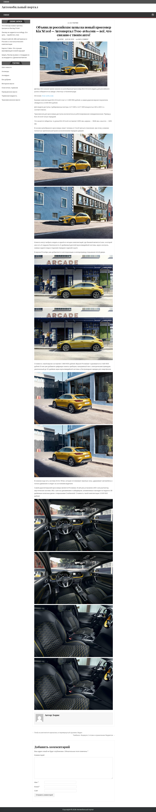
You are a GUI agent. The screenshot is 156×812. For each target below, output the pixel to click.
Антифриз (5, 75)
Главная (6, 1)
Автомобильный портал (20, 7)
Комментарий (39, 755)
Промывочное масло (9, 92)
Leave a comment (83, 39)
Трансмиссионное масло (11, 100)
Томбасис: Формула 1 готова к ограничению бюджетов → (94, 735)
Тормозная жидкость (9, 96)
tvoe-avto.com (47, 96)
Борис (61, 39)
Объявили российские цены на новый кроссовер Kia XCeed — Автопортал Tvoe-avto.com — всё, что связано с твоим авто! (73, 31)
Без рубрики (74, 23)
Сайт (36, 791)
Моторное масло (8, 84)
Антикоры (5, 71)
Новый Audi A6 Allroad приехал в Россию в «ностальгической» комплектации (14, 41)
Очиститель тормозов (10, 88)
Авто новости (7, 67)
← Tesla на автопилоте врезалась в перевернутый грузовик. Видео (57, 733)
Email (37, 787)
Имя (36, 782)
